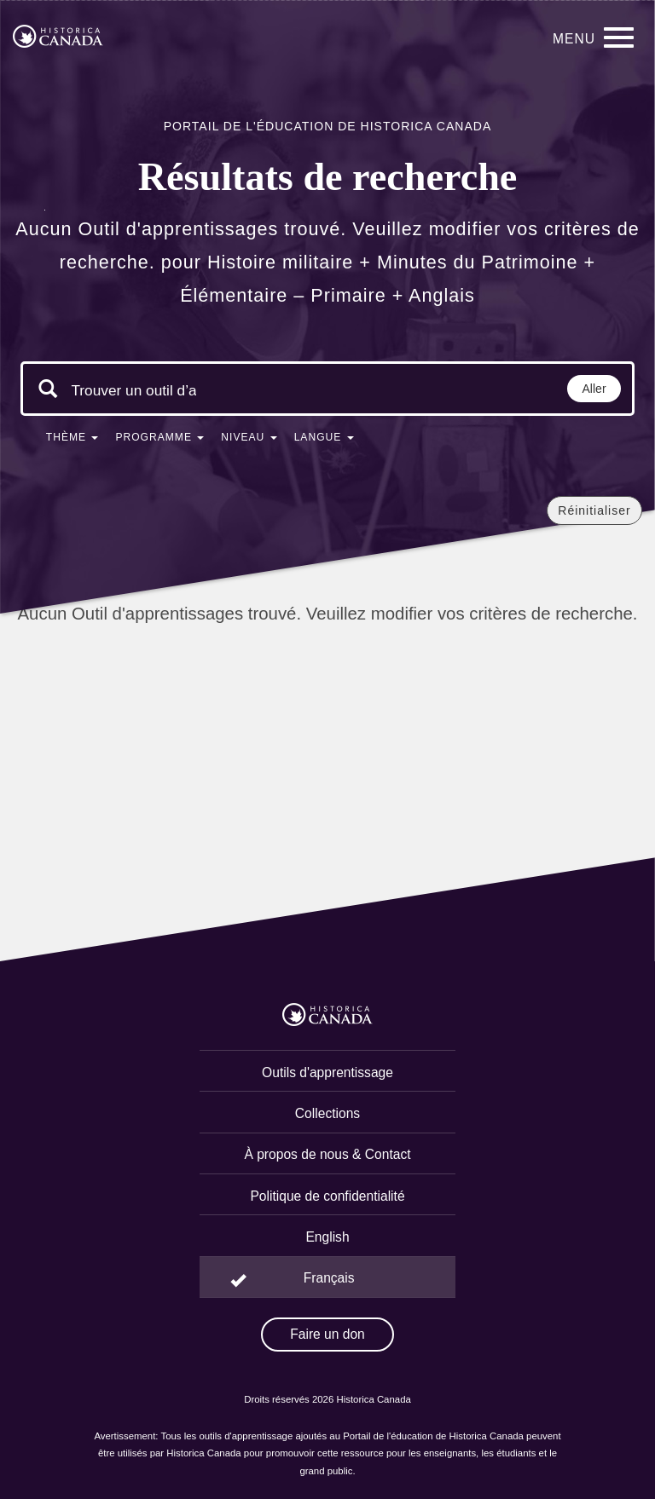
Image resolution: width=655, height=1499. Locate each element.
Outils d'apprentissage (327, 1072)
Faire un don (327, 1334)
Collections (327, 1113)
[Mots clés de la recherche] (133, 390)
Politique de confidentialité (327, 1196)
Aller (594, 388)
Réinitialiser (594, 510)
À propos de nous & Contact (327, 1154)
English (327, 1237)
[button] (72, 441)
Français (329, 1278)
